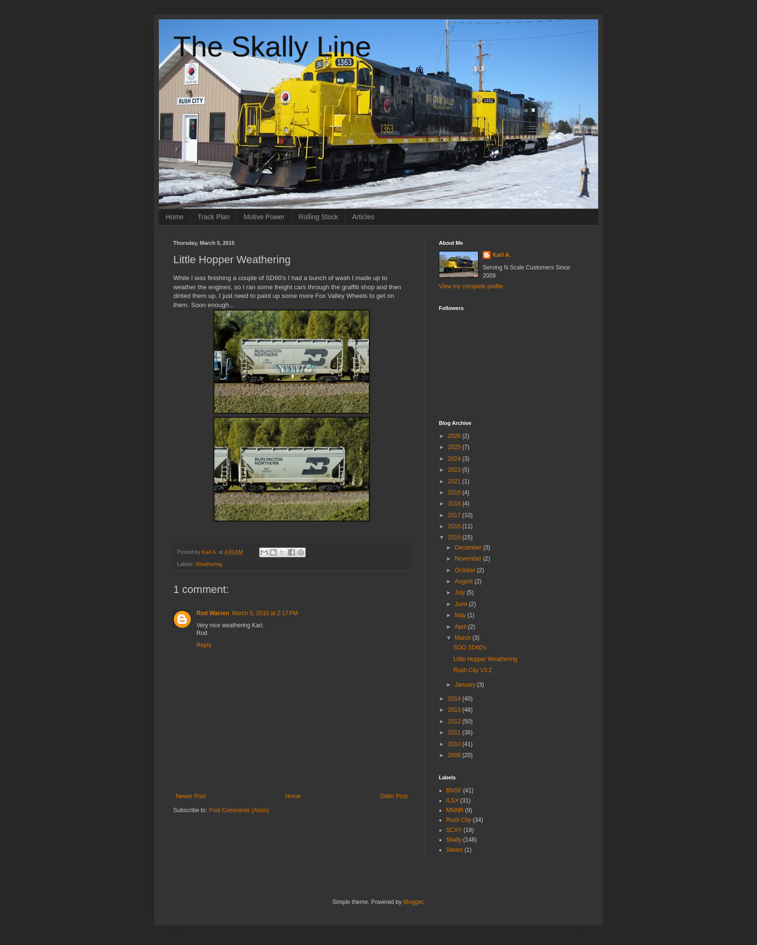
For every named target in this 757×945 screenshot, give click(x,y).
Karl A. (501, 255)
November (469, 558)
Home (174, 217)
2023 (455, 469)
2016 (455, 526)
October (466, 570)
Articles (363, 217)
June (462, 604)
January (466, 684)
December (469, 547)
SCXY (454, 830)
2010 (455, 744)
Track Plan (213, 217)
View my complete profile (471, 286)
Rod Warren (212, 613)
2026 (455, 436)
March (464, 638)
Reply (203, 645)
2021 (455, 481)
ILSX (452, 800)
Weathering (209, 564)
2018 (455, 503)
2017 (455, 515)
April (461, 626)
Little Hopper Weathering (485, 659)
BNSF (454, 790)
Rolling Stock (318, 217)
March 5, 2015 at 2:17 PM (265, 613)
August (465, 581)
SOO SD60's (469, 647)
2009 (455, 755)
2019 (455, 492)
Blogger (413, 902)
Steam (454, 849)
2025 (455, 447)
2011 (455, 732)
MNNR (454, 810)
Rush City (458, 820)
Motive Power (264, 217)
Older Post (393, 796)
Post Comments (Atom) (239, 810)
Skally (454, 839)
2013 (455, 709)
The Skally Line (272, 46)
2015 (455, 537)
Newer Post (191, 796)
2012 (455, 721)
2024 (455, 458)
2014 (455, 698)
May (461, 615)
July (461, 592)
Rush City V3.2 (472, 670)
